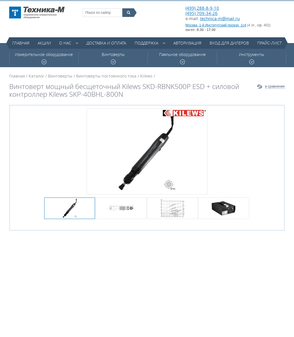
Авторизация (187, 43)
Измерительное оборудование (44, 58)
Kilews (146, 76)
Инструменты (251, 58)
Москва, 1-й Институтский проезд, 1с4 (215, 25)
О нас (65, 43)
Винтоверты (113, 58)
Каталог (36, 76)
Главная (20, 43)
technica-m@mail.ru (220, 18)
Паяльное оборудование (182, 58)
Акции (44, 43)
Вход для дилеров (229, 43)
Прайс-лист (269, 43)
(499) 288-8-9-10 (202, 8)
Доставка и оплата (106, 43)
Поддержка (146, 43)
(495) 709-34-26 (201, 13)
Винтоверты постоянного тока (106, 76)
